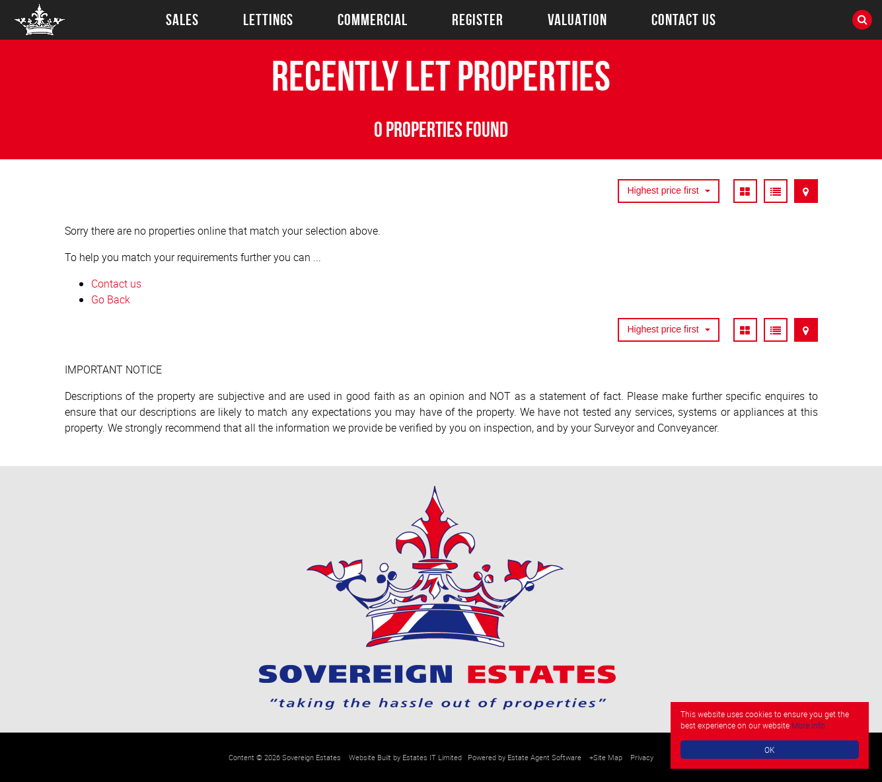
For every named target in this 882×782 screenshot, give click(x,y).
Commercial (373, 19)
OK (769, 749)
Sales (182, 19)
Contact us (116, 283)
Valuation (577, 19)
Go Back (110, 299)
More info (808, 725)
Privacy (641, 757)
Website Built (370, 757)
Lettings (268, 19)
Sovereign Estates (311, 757)
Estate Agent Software (544, 757)
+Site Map (605, 757)
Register (477, 19)
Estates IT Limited (432, 757)
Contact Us (683, 19)
